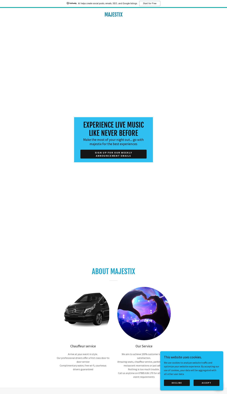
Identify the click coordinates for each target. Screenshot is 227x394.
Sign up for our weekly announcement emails (113, 154)
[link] (113, 15)
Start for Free (149, 3)
